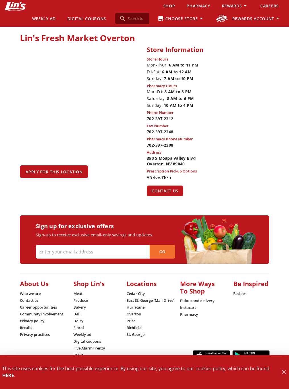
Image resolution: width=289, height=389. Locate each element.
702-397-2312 (160, 118)
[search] (136, 18)
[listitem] (30, 293)
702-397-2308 (160, 145)
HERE (8, 375)
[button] (235, 5)
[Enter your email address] (104, 251)
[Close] (283, 372)
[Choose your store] (181, 18)
